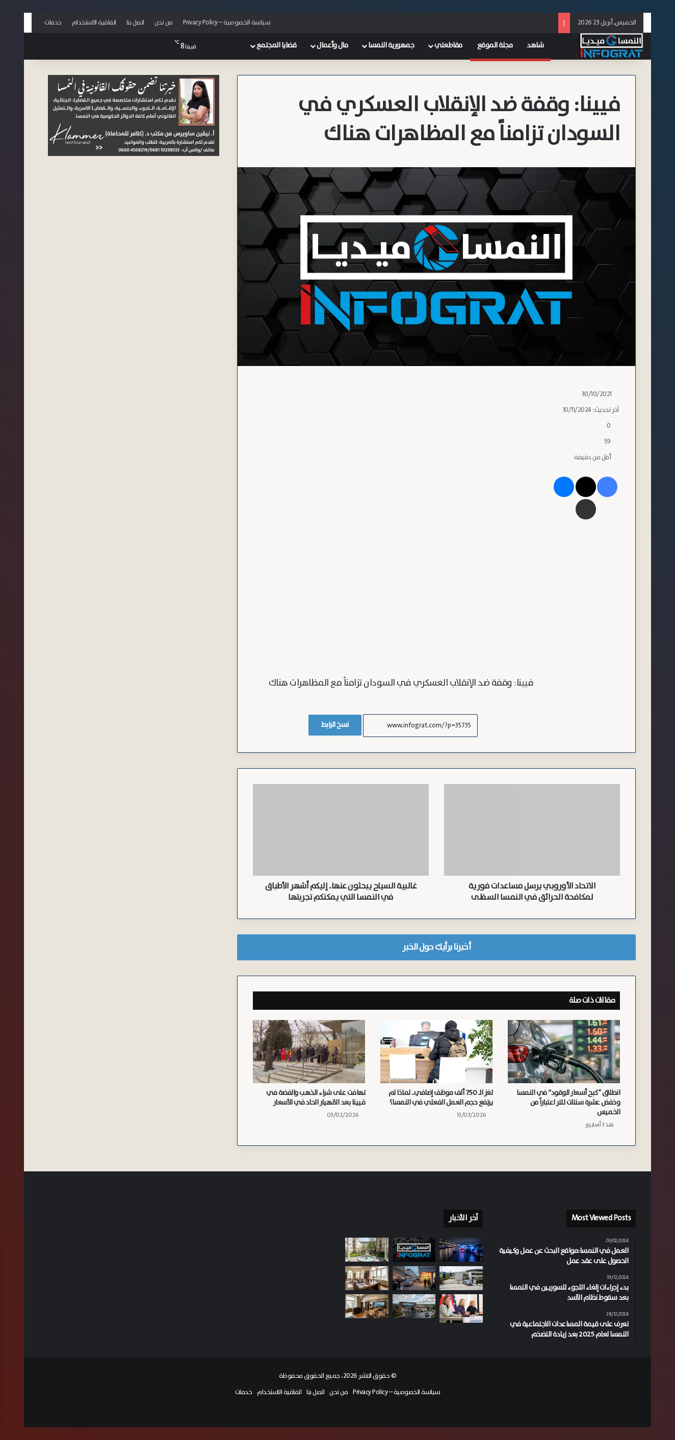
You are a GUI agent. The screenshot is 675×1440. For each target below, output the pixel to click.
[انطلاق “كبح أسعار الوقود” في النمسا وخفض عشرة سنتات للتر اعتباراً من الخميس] (564, 1051)
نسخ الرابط (335, 724)
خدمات (53, 22)
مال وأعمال (332, 45)
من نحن (163, 22)
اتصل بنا (135, 22)
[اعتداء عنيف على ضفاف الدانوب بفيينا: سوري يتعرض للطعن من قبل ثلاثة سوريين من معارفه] (461, 1250)
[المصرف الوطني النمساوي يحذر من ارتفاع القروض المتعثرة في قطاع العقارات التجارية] (366, 1306)
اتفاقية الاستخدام (94, 22)
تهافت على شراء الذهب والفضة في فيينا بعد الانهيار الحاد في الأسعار (315, 1097)
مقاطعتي (448, 45)
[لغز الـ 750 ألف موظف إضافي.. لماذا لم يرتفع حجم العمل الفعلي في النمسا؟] (436, 1051)
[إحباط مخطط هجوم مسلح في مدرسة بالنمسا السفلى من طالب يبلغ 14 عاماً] (461, 1278)
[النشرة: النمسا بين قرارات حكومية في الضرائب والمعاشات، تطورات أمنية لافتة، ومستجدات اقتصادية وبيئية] (414, 1250)
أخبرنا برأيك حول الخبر (436, 947)
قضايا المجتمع (276, 45)
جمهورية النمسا (391, 45)
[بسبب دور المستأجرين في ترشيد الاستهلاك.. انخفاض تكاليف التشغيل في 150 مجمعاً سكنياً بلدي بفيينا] (366, 1250)
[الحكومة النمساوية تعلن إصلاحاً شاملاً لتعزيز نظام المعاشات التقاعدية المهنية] (461, 1308)
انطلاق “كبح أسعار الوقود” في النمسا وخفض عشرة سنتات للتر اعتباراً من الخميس (568, 1102)
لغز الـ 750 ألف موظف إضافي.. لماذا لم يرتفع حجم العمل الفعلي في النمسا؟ (440, 1097)
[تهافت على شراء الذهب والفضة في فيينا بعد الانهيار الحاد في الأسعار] (309, 1051)
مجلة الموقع (495, 45)
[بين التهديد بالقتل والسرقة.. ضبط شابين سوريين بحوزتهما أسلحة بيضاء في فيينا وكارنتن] (414, 1278)
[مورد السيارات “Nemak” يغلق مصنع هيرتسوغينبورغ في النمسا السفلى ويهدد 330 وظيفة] (414, 1306)
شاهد (535, 45)
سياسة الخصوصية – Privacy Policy (227, 22)
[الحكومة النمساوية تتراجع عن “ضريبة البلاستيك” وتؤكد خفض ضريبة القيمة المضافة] (366, 1278)
